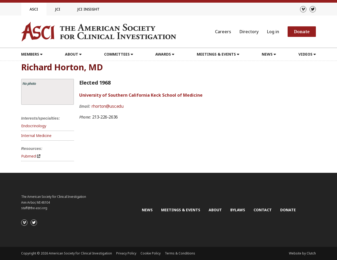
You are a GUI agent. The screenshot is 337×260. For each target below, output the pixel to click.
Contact (263, 209)
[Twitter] (313, 9)
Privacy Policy (126, 253)
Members (30, 54)
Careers (223, 32)
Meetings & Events (216, 54)
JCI (57, 9)
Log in (273, 32)
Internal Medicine (36, 135)
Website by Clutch (302, 253)
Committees (117, 54)
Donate (302, 32)
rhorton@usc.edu (107, 106)
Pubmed (28, 156)
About (71, 54)
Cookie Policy (151, 253)
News (267, 54)
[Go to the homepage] (98, 31)
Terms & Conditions (180, 253)
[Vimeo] (303, 9)
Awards (163, 54)
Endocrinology (33, 125)
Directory (249, 32)
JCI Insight (88, 9)
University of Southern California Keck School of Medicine (141, 95)
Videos (305, 54)
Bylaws (237, 209)
